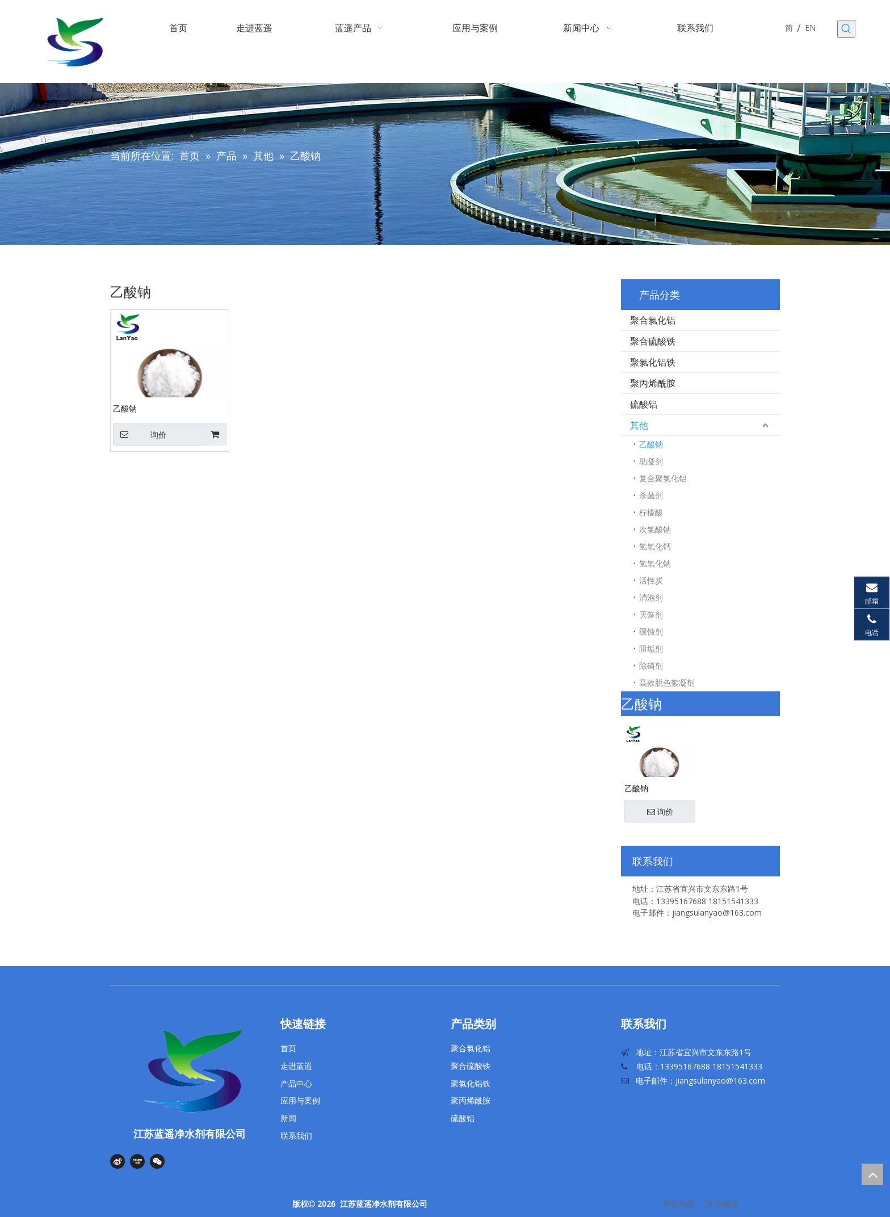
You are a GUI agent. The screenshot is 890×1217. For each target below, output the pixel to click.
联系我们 (296, 1135)
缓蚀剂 (651, 631)
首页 (288, 1048)
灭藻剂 (651, 614)
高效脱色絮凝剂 (667, 682)
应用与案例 (300, 1100)
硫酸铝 (643, 404)
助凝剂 (651, 461)
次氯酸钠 (655, 529)
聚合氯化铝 (652, 320)
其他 (639, 425)
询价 (139, 434)
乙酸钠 (125, 408)
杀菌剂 (651, 495)
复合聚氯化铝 (663, 478)
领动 (730, 1203)
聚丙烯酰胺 (652, 383)
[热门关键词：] (846, 29)
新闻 (288, 1118)
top (872, 1174)
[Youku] (137, 1161)
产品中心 (296, 1083)
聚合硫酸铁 (652, 341)
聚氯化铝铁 (652, 362)
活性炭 (651, 580)
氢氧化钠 (655, 563)
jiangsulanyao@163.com (720, 1080)
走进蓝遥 (296, 1065)
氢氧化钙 (655, 546)
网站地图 (679, 1203)
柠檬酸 (651, 512)
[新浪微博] (117, 1161)
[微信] (157, 1161)
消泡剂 (651, 597)
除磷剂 (651, 665)
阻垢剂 (651, 648)
